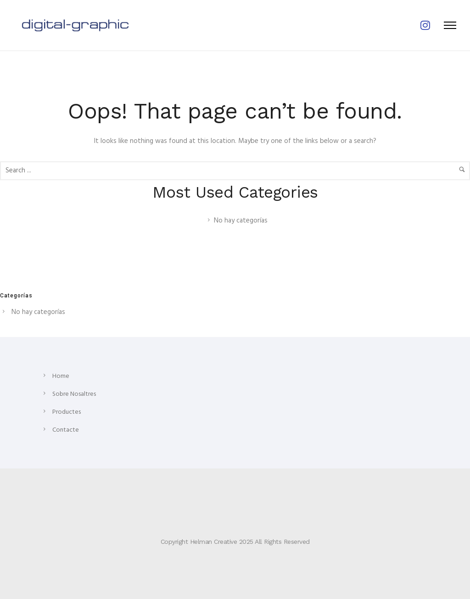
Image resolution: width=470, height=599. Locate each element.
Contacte (65, 430)
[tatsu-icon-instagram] (425, 25)
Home (60, 376)
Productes (66, 412)
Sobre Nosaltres (74, 394)
